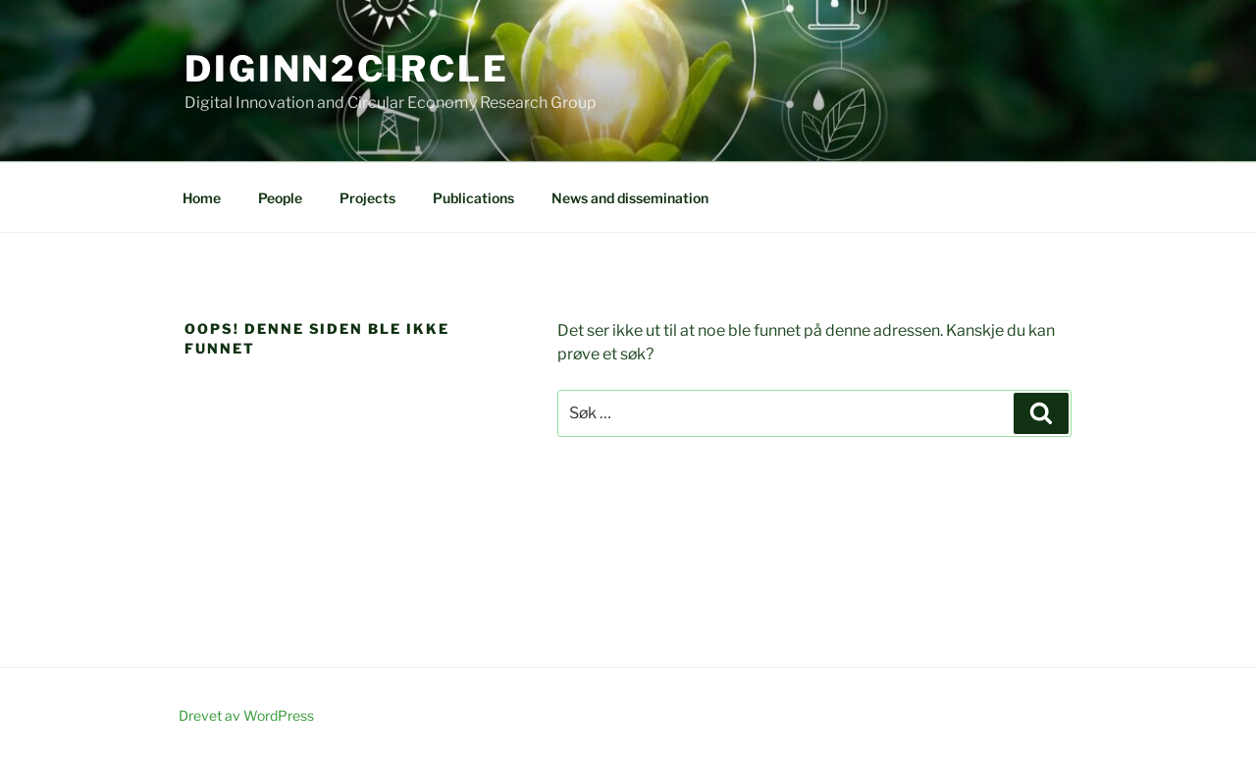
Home (202, 198)
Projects (367, 198)
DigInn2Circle (346, 68)
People (280, 198)
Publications (473, 198)
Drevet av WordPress (246, 715)
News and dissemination (629, 198)
